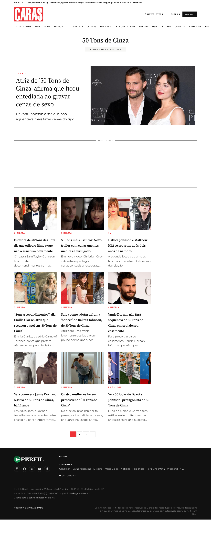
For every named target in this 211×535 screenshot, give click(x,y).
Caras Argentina (82, 468)
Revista (144, 27)
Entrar (175, 14)
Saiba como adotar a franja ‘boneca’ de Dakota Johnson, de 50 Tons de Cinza (81, 320)
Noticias (125, 468)
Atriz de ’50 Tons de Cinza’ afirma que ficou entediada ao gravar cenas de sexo (47, 92)
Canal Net (64, 468)
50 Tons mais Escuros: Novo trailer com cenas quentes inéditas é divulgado (81, 245)
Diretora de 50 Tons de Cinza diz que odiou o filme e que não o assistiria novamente (34, 245)
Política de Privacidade (28, 508)
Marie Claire (111, 468)
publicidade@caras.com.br (76, 493)
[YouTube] (39, 469)
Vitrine (166, 27)
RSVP (155, 27)
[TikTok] (47, 469)
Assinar (189, 14)
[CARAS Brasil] (28, 14)
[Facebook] (24, 469)
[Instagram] (17, 469)
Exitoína (98, 468)
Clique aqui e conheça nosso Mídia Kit (34, 497)
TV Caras (105, 27)
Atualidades (24, 27)
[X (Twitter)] (32, 469)
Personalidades (125, 27)
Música (58, 27)
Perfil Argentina (156, 468)
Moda (46, 27)
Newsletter (153, 14)
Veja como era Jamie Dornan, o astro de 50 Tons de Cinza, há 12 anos (35, 400)
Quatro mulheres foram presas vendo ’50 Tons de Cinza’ (79, 400)
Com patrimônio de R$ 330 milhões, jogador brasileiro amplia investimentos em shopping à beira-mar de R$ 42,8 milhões (84, 2)
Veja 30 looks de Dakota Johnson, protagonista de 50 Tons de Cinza (128, 400)
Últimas (91, 27)
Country (180, 27)
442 (182, 468)
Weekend (172, 468)
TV (67, 27)
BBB (37, 27)
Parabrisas (138, 468)
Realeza (78, 27)
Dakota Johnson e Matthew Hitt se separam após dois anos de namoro (128, 245)
